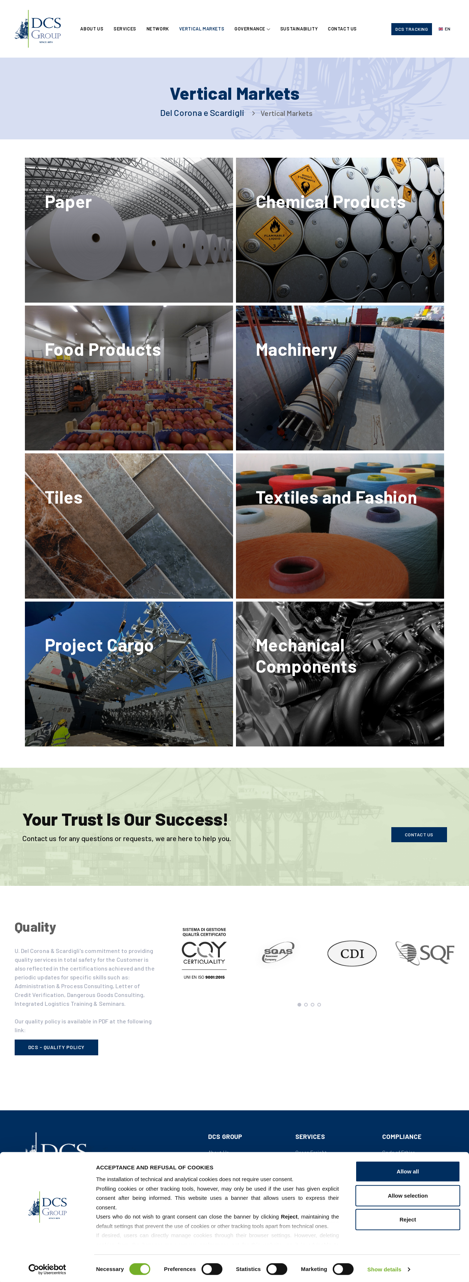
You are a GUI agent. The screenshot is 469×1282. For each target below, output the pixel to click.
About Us (92, 29)
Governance (251, 29)
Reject (407, 1218)
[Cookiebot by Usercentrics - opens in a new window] (47, 1267)
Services (126, 29)
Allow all (408, 1170)
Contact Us (345, 29)
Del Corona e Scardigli (202, 112)
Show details (385, 1267)
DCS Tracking (411, 29)
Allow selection (408, 1194)
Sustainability (301, 29)
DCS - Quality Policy (56, 1054)
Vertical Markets (203, 29)
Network (159, 29)
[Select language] (444, 29)
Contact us (419, 841)
